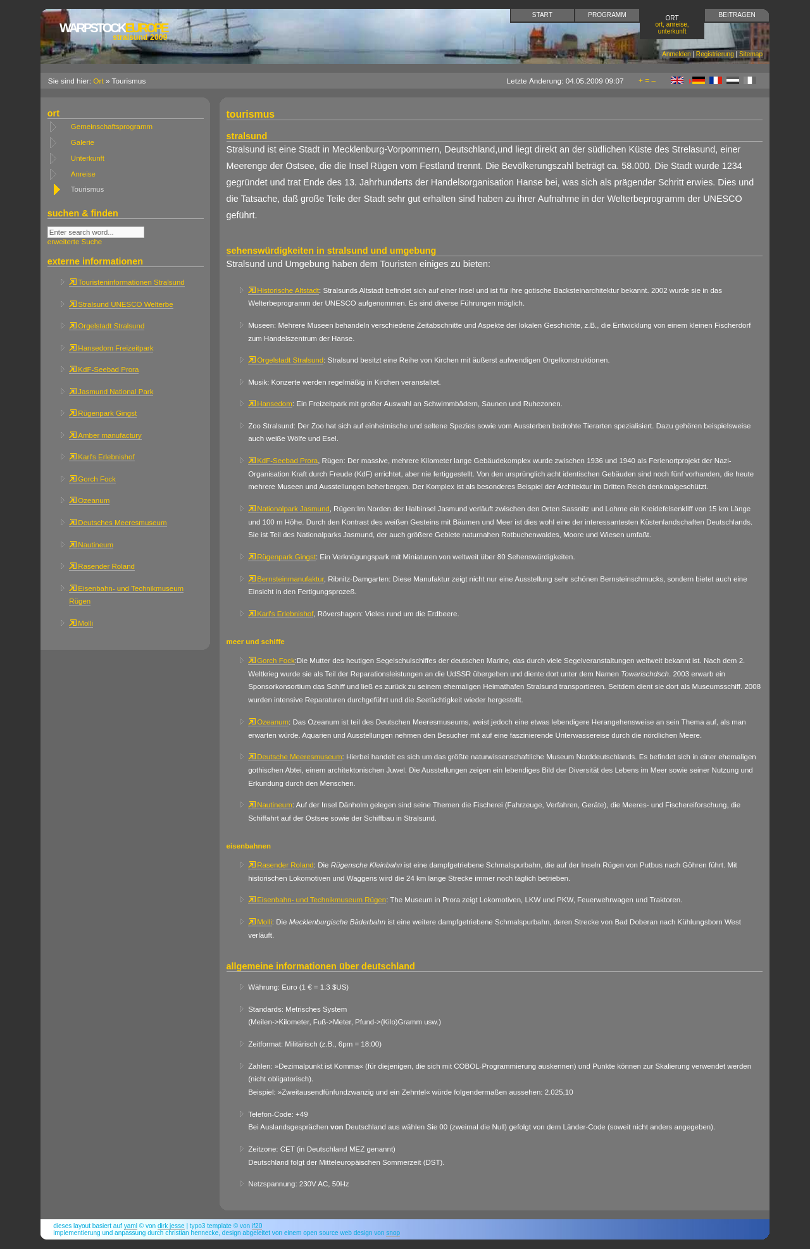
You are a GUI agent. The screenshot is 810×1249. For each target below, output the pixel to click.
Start (542, 14)
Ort (672, 24)
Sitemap (751, 54)
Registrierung (715, 54)
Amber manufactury (105, 435)
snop (393, 1232)
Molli (81, 623)
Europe (113, 31)
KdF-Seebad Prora (104, 369)
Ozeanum (89, 500)
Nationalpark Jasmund (289, 509)
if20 (257, 1225)
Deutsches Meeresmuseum (117, 522)
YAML (130, 1225)
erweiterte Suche (74, 241)
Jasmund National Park (111, 391)
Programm (607, 14)
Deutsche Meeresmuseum (295, 757)
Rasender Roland (102, 566)
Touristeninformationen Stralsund (126, 282)
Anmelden (676, 54)
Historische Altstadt (283, 290)
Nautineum (91, 545)
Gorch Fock (92, 479)
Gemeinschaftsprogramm (112, 126)
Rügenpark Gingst (103, 413)
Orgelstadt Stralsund (106, 326)
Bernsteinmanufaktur (286, 579)
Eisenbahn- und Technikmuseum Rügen (317, 900)
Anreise (83, 174)
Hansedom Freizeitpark (111, 348)
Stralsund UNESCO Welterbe (121, 304)
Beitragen (737, 14)
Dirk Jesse (171, 1225)
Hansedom (270, 403)
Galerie (82, 142)
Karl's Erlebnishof (101, 457)
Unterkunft (87, 158)
